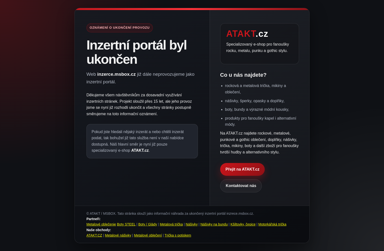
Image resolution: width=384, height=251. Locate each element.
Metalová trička (171, 224)
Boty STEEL (126, 224)
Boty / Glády (147, 224)
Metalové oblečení (148, 235)
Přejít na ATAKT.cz (242, 169)
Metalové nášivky (118, 235)
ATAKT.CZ (94, 235)
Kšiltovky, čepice (242, 224)
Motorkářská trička (272, 224)
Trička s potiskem (178, 235)
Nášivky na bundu (214, 224)
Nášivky (192, 224)
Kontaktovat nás (241, 186)
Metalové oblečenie (101, 224)
